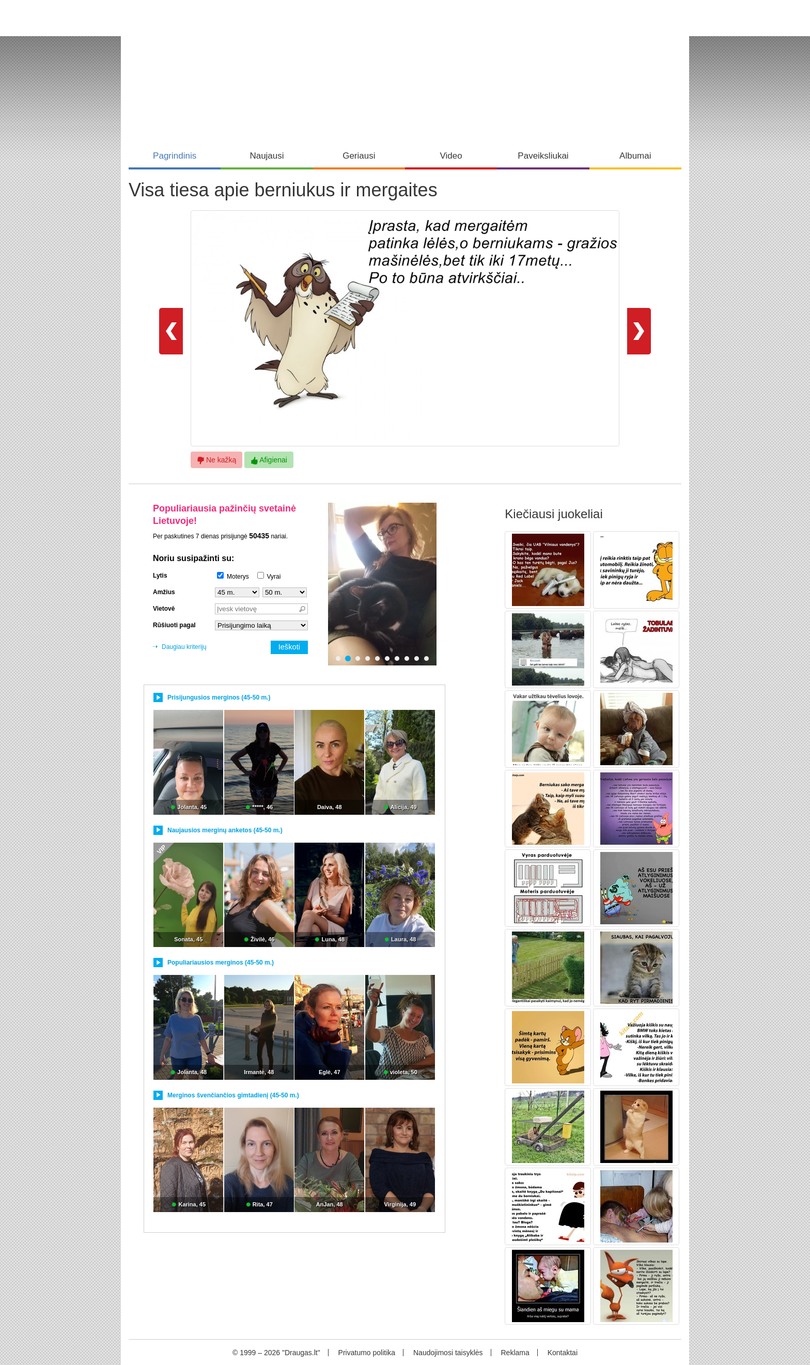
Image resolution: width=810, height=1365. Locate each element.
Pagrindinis (174, 156)
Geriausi (358, 156)
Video (451, 156)
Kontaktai (563, 1352)
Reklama (515, 1352)
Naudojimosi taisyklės (448, 1352)
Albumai (635, 156)
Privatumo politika (367, 1352)
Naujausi (267, 156)
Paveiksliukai (543, 156)
